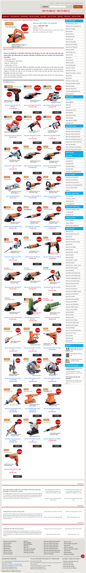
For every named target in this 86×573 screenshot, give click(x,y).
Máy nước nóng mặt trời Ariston (51, 548)
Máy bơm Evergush (70, 86)
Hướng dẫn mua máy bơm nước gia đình (13, 511)
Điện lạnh (67, 16)
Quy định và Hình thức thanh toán (70, 561)
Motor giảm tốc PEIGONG (29, 549)
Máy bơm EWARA (70, 312)
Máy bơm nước (15, 16)
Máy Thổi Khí (69, 78)
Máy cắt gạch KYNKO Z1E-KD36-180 (52, 105)
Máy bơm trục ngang (70, 28)
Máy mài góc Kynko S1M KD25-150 (52, 196)
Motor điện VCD (69, 123)
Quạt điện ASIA (69, 161)
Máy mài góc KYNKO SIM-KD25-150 (32, 196)
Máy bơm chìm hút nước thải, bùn (73, 26)
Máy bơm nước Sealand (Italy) (72, 281)
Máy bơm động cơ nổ (70, 52)
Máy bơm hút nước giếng (71, 44)
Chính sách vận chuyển (68, 564)
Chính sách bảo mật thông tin (70, 568)
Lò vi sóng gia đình (70, 203)
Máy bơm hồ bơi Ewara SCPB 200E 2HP (73, 499)
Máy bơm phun (69, 31)
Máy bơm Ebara (69, 249)
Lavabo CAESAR (70, 223)
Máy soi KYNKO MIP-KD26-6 (13, 196)
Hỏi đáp (66, 3)
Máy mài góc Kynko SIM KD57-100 (32, 287)
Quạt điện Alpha (69, 169)
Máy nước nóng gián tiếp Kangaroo (74, 149)
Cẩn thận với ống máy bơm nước (73, 511)
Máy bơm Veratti (69, 338)
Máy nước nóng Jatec (71, 144)
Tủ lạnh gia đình (69, 212)
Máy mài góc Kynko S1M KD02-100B (13, 317)
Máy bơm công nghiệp (71, 41)
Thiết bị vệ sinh (76, 16)
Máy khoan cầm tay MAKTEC (72, 182)
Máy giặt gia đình (70, 214)
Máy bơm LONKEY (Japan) (72, 307)
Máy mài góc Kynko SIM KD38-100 (13, 287)
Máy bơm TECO (69, 231)
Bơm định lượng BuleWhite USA (73, 278)
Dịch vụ (62, 3)
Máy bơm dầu (69, 75)
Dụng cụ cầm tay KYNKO (15, 20)
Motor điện (24, 16)
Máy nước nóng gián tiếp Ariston (73, 136)
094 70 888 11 (10, 564)
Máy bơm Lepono (70, 254)
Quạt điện (43, 16)
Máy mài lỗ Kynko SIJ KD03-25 (32, 226)
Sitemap (77, 3)
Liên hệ (81, 3)
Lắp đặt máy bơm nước (73, 534)
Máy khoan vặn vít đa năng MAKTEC (74, 185)
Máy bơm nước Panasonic (72, 47)
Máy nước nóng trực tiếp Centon (73, 131)
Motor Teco (68, 105)
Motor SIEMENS (69, 102)
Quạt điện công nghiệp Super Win (73, 171)
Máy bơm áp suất (70, 62)
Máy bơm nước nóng (70, 70)
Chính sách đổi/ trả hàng (68, 566)
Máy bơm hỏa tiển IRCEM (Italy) (73, 275)
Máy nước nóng (34, 16)
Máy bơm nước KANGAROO (72, 304)
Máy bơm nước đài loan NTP (10, 541)
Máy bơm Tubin (69, 54)
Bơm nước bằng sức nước (73, 517)
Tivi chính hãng (69, 196)
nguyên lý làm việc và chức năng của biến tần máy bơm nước (76, 350)
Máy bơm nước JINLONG (71, 288)
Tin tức (70, 3)
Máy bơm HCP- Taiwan (71, 333)
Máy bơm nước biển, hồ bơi (72, 81)
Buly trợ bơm (69, 57)
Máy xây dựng (52, 16)
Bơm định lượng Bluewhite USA (73, 91)
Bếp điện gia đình (70, 201)
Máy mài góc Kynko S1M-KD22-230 (32, 165)
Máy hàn (68, 190)
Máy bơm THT (69, 236)
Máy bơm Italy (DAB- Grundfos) (73, 83)
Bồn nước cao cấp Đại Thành (72, 225)
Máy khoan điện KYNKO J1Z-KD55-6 (52, 348)
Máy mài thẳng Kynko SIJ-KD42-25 (52, 439)
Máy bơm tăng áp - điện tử (72, 23)
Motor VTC (68, 107)
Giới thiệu (57, 3)
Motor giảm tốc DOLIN (71, 110)
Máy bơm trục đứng (70, 68)
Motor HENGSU (69, 112)
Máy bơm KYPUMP (70, 296)
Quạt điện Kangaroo (70, 166)
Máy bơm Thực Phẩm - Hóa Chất (73, 73)
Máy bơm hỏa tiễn (70, 49)
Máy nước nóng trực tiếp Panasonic (74, 128)
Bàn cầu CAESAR (70, 220)
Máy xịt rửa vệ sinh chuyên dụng (73, 330)
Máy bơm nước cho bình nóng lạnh (53, 528)
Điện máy (60, 16)
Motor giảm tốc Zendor (29, 552)
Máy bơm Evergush (70, 262)
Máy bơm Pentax (69, 257)
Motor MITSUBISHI (28, 544)
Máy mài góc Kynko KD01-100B (52, 317)
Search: (46, 7)
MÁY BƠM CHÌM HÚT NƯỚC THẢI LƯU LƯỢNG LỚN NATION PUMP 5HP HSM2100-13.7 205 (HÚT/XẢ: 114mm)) (22, 490)
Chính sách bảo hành (68, 563)
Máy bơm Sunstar (70, 317)
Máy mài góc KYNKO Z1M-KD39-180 (32, 105)
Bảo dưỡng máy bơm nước (53, 534)
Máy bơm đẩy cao (70, 34)
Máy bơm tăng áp (7, 543)
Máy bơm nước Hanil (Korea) (72, 283)
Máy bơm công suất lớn (71, 88)
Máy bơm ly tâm (69, 60)
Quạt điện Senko (69, 163)
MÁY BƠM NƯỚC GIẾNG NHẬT (73, 273)
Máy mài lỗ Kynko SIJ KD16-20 (32, 256)
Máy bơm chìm (7, 545)
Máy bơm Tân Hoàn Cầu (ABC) (73, 241)
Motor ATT (68, 99)
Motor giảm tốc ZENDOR (71, 120)
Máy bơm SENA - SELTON (72, 252)
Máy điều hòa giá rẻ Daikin (72, 325)
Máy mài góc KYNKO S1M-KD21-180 (52, 165)
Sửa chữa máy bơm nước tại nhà (73, 528)
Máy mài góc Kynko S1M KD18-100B (13, 226)
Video (73, 3)
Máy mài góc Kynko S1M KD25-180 (52, 226)
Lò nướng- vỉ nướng (70, 198)
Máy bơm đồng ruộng (70, 65)
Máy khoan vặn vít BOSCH (72, 179)
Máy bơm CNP (69, 340)
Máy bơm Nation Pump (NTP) (72, 234)
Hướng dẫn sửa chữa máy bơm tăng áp (13, 528)
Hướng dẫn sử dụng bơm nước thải (53, 511)
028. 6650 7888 (17, 564)
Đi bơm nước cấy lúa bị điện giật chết (53, 517)
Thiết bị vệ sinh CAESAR (71, 301)
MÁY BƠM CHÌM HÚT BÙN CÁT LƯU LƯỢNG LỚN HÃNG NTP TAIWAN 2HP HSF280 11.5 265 (53, 491)
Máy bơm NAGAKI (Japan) (72, 268)
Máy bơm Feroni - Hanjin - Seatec (73, 265)
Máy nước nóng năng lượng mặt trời (74, 139)
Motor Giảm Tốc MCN (71, 115)
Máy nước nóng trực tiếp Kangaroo (74, 147)
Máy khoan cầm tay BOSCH (72, 177)
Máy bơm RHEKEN (70, 327)
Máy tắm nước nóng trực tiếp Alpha (74, 141)
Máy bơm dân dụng (70, 36)
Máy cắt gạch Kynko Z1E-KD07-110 (12, 135)
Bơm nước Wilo (69, 335)
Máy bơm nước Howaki (71, 286)
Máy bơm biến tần (70, 94)
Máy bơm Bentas (68, 552)
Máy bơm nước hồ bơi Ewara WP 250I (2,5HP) (53, 499)
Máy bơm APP (69, 244)
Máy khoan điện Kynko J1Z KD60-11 (52, 256)
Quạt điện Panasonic (70, 158)
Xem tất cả (80, 483)
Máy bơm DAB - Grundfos (71, 260)
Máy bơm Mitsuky (70, 270)
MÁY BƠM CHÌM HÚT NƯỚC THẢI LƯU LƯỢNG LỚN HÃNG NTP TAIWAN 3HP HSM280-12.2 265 (73, 491)
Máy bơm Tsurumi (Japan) (72, 320)
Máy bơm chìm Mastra (71, 247)
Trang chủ (52, 3)
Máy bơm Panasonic (70, 239)
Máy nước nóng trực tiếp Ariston (73, 134)
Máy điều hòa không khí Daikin (73, 209)
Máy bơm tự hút (69, 39)
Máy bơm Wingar (69, 314)
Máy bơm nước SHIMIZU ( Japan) (73, 291)
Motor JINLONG (69, 118)
